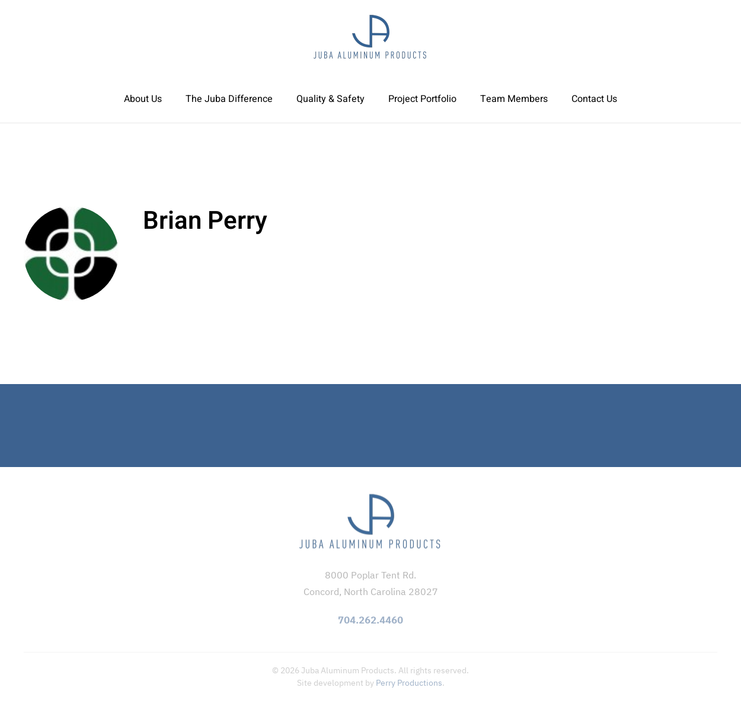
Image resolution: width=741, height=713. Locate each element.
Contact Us (594, 99)
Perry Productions (409, 682)
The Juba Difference (229, 99)
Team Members (514, 99)
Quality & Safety (330, 99)
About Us (143, 99)
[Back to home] (370, 37)
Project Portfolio (422, 99)
